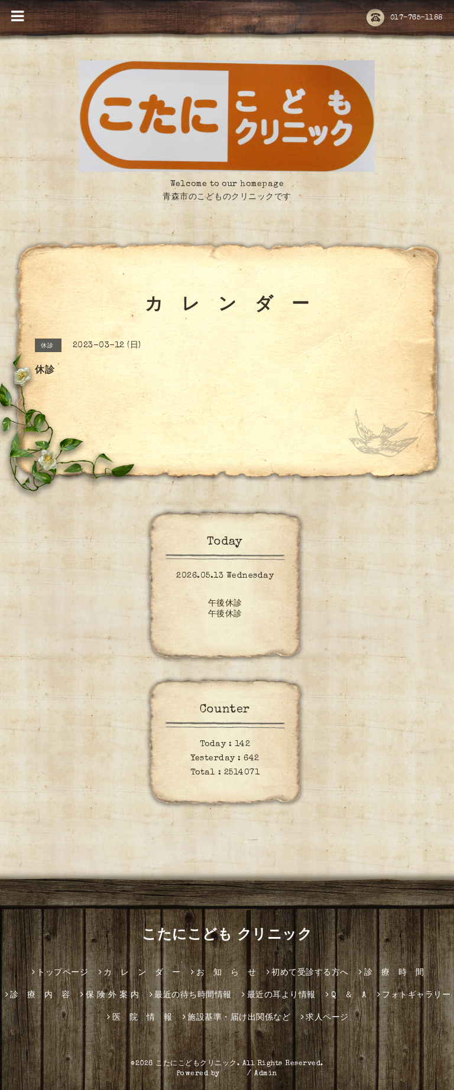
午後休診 (225, 604)
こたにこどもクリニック (196, 1064)
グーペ (233, 1074)
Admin (266, 1074)
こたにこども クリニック (227, 936)
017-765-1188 (405, 18)
